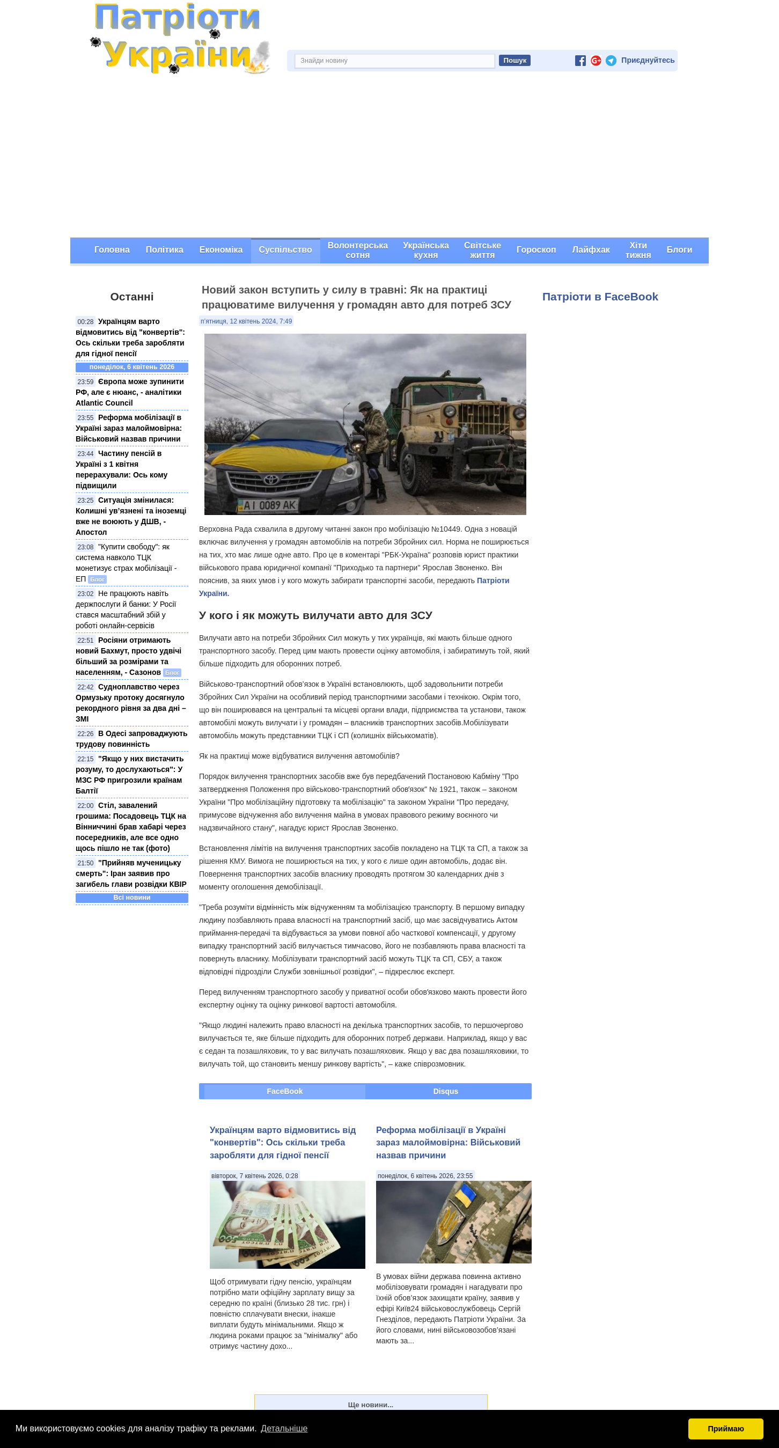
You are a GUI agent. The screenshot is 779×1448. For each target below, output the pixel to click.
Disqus (446, 1091)
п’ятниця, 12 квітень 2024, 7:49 (246, 321)
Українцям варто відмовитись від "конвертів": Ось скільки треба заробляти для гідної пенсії (283, 1142)
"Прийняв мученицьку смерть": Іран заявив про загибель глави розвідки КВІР (131, 873)
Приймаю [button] (726, 1428)
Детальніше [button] (284, 1428)
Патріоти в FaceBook (600, 296)
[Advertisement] (389, 157)
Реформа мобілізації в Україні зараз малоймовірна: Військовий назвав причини (129, 428)
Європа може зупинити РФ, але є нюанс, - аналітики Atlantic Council (130, 392)
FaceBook (285, 1091)
